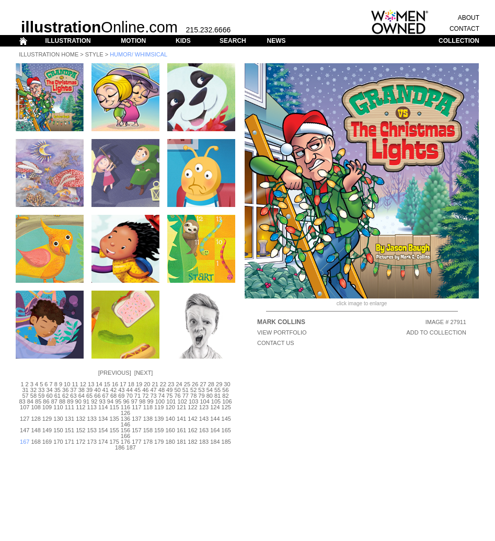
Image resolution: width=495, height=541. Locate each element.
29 (219, 384)
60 (49, 396)
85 (38, 401)
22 (163, 384)
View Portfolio (282, 332)
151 (69, 430)
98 (142, 401)
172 (80, 442)
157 (136, 430)
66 (97, 396)
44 (129, 390)
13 (91, 384)
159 (159, 430)
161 (181, 430)
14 (99, 384)
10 (67, 384)
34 (49, 390)
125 (226, 407)
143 (204, 419)
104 (204, 401)
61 (57, 396)
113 (92, 407)
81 (217, 396)
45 (137, 390)
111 (69, 407)
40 (97, 390)
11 (75, 384)
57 (25, 396)
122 (192, 407)
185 (226, 442)
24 (179, 384)
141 (181, 419)
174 (103, 442)
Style (94, 54)
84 (30, 401)
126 (125, 413)
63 (73, 396)
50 (177, 390)
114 (103, 407)
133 (92, 419)
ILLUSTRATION (68, 40)
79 (201, 396)
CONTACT (464, 28)
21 (155, 384)
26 (195, 384)
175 (114, 442)
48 (161, 390)
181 (181, 442)
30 (227, 384)
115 (114, 407)
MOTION (133, 40)
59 (41, 396)
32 (33, 390)
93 (102, 401)
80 (209, 396)
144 (215, 419)
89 (70, 401)
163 (204, 430)
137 (136, 419)
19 (139, 384)
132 (80, 419)
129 (47, 419)
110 (58, 407)
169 (47, 442)
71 (137, 396)
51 (185, 390)
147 (24, 430)
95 (118, 401)
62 (65, 396)
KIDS (183, 40)
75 (169, 396)
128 (35, 419)
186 (119, 447)
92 (94, 401)
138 (148, 419)
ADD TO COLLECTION (436, 332)
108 (35, 407)
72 (145, 396)
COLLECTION (459, 40)
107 (24, 407)
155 (114, 430)
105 (216, 401)
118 (148, 407)
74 (161, 396)
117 (136, 407)
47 (153, 390)
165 (226, 430)
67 (105, 396)
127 (24, 419)
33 (41, 390)
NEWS (276, 40)
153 (92, 430)
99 (150, 401)
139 (159, 419)
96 (126, 401)
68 (113, 396)
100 (160, 401)
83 (22, 401)
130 (58, 419)
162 (192, 430)
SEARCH (233, 40)
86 (46, 401)
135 (114, 419)
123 (204, 407)
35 (57, 390)
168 (35, 442)
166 (125, 436)
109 (47, 407)
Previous (115, 373)
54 (209, 390)
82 (225, 396)
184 (215, 442)
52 (193, 390)
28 (211, 384)
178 (148, 442)
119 (159, 407)
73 (153, 396)
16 (115, 384)
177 (136, 442)
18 (131, 384)
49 (169, 390)
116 (125, 407)
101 (171, 401)
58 (33, 396)
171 (69, 442)
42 (113, 390)
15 (107, 384)
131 (69, 419)
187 (131, 447)
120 (170, 407)
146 (125, 424)
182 (192, 442)
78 (193, 396)
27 (203, 384)
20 (147, 384)
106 (227, 401)
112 (80, 407)
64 (81, 396)
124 (215, 407)
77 (185, 396)
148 (35, 430)
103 (193, 401)
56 (225, 390)
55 (217, 390)
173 (92, 442)
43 (121, 390)
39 (89, 390)
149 (47, 430)
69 (121, 396)
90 (78, 401)
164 (215, 430)
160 (170, 430)
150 (58, 430)
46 (145, 390)
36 (65, 390)
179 (159, 442)
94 (110, 401)
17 (123, 384)
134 (103, 419)
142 (192, 419)
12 (83, 384)
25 (187, 384)
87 (54, 401)
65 (89, 396)
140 (170, 419)
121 (181, 407)
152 (80, 430)
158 (148, 430)
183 (204, 442)
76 (177, 396)
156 (125, 430)
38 (81, 390)
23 (171, 384)
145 (226, 419)
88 (62, 401)
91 (86, 401)
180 (170, 442)
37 (73, 390)
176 (125, 442)
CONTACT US (275, 343)
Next (143, 373)
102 (182, 401)
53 (201, 390)
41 (105, 390)
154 (103, 430)
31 (25, 390)
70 (129, 396)
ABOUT (468, 17)
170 (58, 442)
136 (125, 419)
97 (134, 401)
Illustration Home (48, 54)
